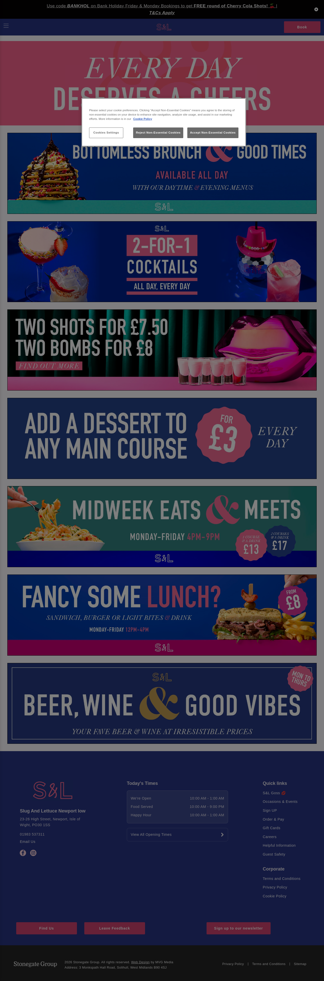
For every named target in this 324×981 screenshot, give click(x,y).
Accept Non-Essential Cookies (213, 132)
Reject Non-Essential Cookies (158, 132)
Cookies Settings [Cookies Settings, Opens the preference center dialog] (106, 132)
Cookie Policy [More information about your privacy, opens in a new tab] (142, 118)
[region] (164, 122)
